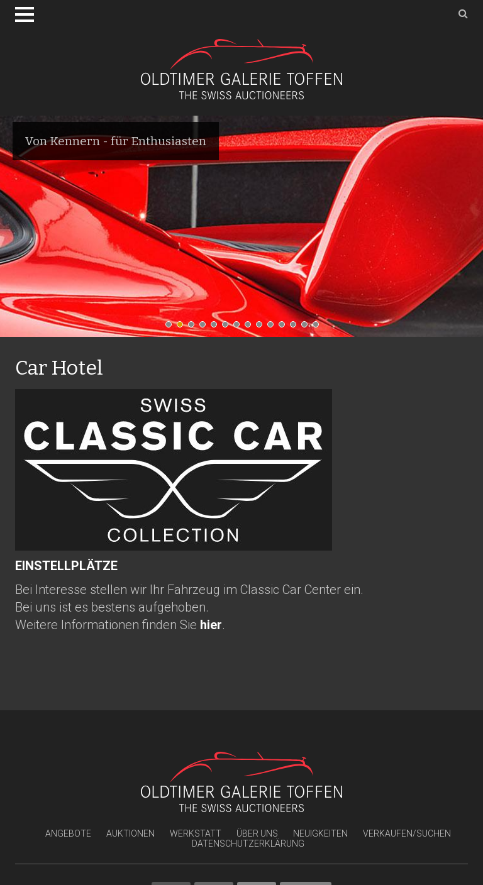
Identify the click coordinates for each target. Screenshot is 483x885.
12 (296, 327)
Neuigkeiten (320, 833)
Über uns (257, 833)
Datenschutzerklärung (248, 843)
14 (319, 327)
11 (285, 327)
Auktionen (130, 833)
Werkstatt (195, 833)
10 (273, 327)
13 (307, 327)
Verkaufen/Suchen (407, 833)
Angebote (68, 833)
